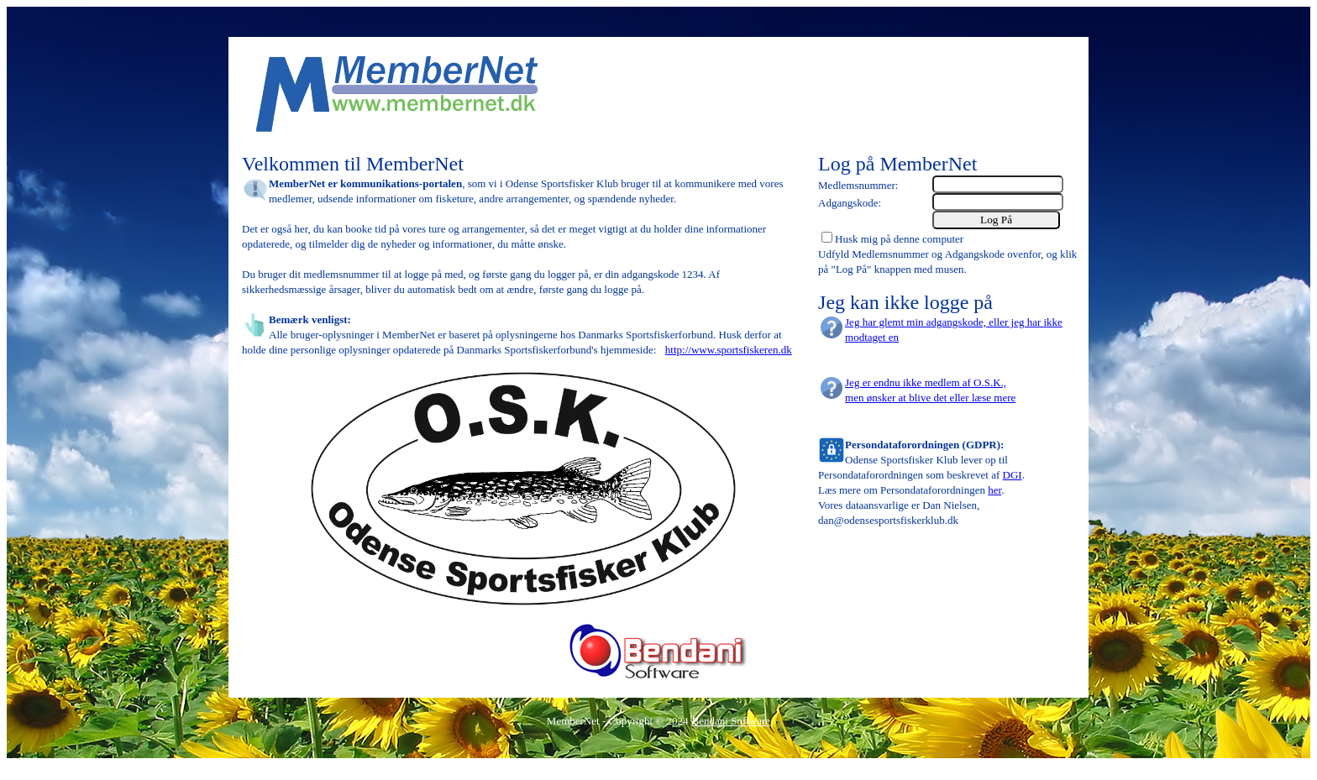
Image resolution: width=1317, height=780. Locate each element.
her (994, 490)
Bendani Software (731, 721)
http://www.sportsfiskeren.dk (728, 349)
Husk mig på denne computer (899, 239)
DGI (1012, 475)
